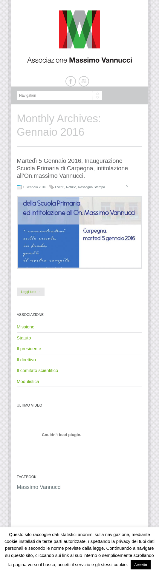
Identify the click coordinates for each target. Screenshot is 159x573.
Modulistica (28, 381)
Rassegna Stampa (91, 187)
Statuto (24, 337)
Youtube (84, 81)
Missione (25, 326)
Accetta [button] (140, 565)
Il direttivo (26, 359)
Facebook (70, 81)
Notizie (71, 187)
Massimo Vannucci (39, 487)
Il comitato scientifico (37, 370)
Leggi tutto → (30, 292)
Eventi (59, 187)
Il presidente (29, 348)
